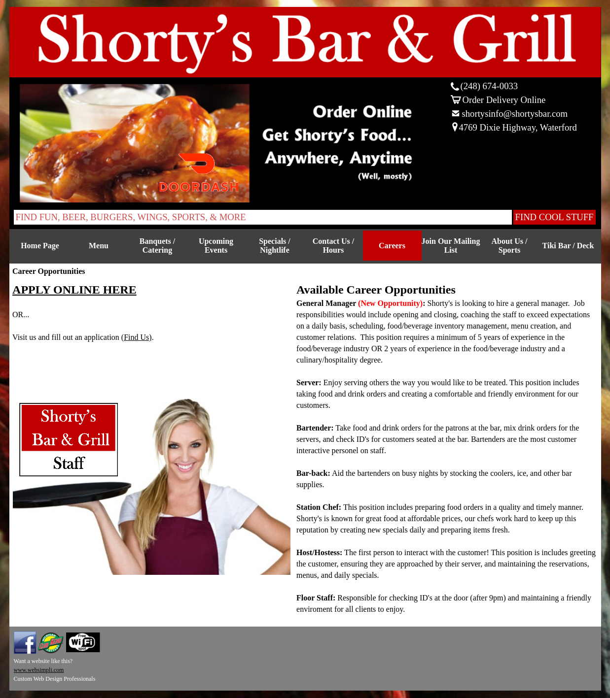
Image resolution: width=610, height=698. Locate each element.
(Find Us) (136, 337)
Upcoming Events (216, 245)
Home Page (40, 245)
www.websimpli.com (39, 669)
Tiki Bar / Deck (568, 245)
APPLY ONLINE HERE (74, 289)
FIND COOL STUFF (554, 217)
